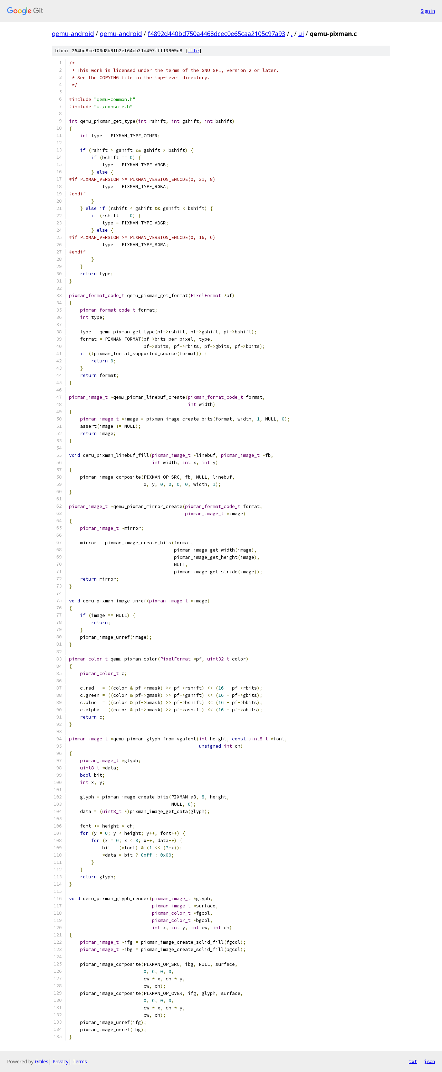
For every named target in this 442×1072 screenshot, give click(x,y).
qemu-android (73, 33)
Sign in (428, 11)
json (429, 1061)
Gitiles (41, 1061)
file (193, 51)
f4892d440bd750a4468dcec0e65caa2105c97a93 (216, 33)
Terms (80, 1061)
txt (413, 1061)
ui (301, 33)
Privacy (60, 1061)
